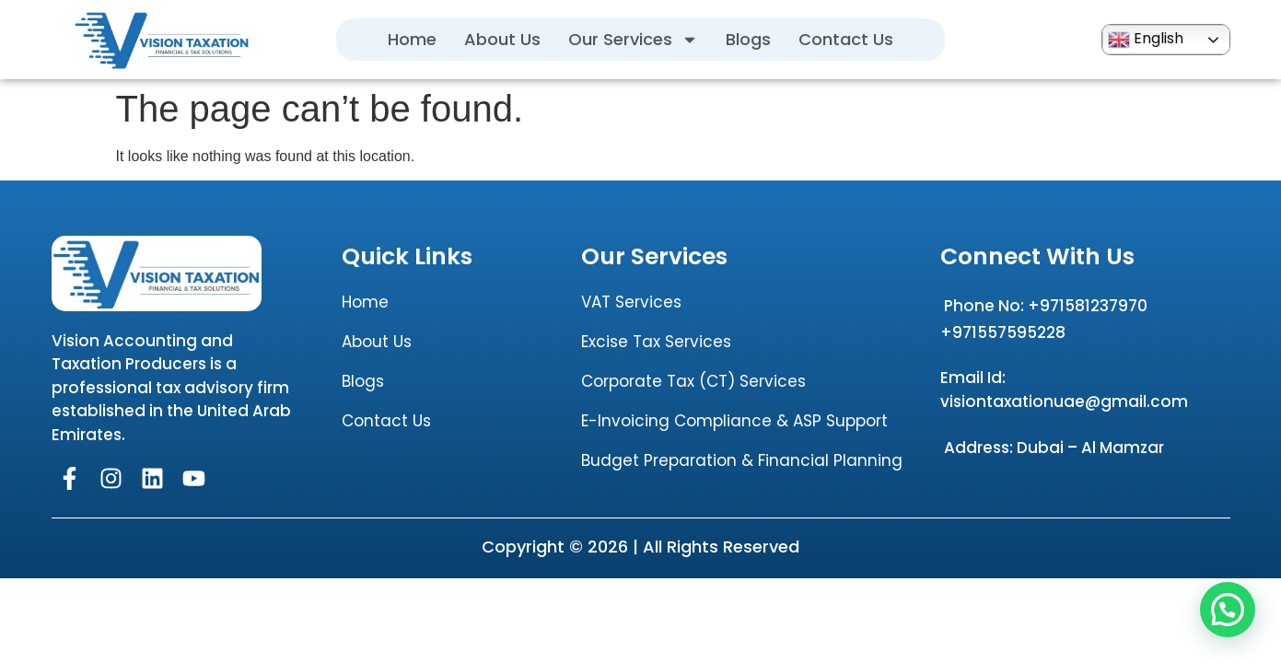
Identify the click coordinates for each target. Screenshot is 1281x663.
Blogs (748, 39)
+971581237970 (1087, 306)
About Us (502, 39)
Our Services (633, 39)
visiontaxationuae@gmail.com (1064, 401)
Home (412, 39)
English (1145, 39)
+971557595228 (1003, 332)
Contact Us (845, 39)
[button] (1227, 609)
